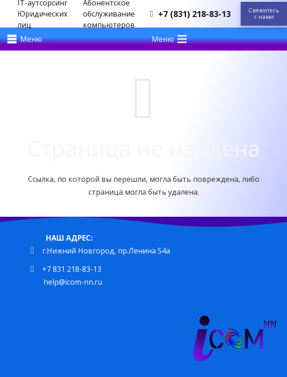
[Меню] (24, 39)
